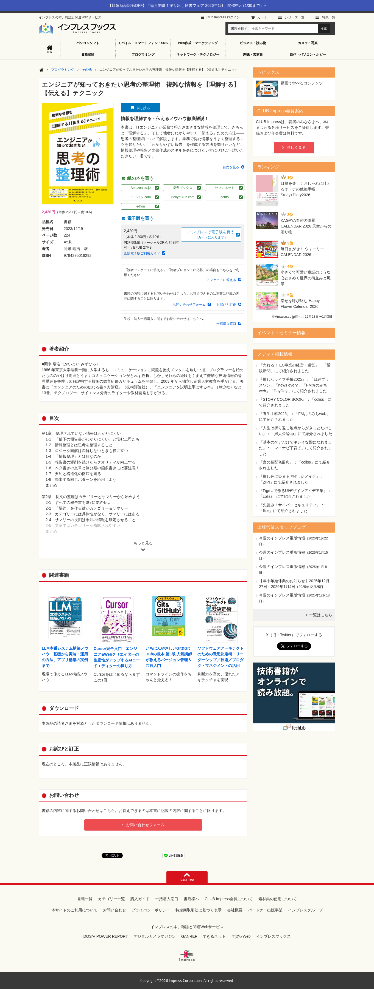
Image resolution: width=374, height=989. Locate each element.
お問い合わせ (114, 910)
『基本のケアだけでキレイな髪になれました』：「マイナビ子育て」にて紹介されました (295, 448)
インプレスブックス (273, 936)
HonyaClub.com (182, 197)
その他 (87, 70)
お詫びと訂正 (226, 304)
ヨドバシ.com (140, 197)
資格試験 (87, 54)
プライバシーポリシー (151, 910)
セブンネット (225, 188)
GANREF (189, 936)
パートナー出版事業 (265, 910)
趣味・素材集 (253, 54)
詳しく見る (296, 147)
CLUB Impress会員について (229, 899)
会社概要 (234, 910)
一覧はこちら (320, 615)
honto (225, 197)
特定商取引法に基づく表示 (198, 910)
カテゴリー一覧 (111, 899)
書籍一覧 (85, 899)
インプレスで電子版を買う (211, 235)
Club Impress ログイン (223, 17)
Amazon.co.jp (141, 188)
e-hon (140, 206)
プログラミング (143, 54)
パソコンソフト (87, 43)
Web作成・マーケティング (198, 43)
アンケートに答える (221, 280)
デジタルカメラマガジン (154, 936)
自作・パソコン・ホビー (308, 54)
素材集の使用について (277, 899)
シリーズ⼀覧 (295, 17)
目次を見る (231, 167)
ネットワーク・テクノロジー (198, 54)
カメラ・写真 (308, 43)
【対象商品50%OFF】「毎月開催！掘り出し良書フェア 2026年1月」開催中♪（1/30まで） (187, 5)
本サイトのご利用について (74, 910)
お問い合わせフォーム (189, 304)
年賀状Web (241, 936)
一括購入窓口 (226, 324)
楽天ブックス (182, 188)
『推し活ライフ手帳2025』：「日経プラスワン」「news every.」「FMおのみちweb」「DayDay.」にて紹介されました (294, 385)
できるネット (214, 936)
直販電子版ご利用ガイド (142, 253)
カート (262, 17)
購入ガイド (140, 899)
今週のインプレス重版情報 (282, 538)
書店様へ (191, 899)
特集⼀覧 (328, 17)
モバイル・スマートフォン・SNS (143, 43)
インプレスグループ (305, 910)
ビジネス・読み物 (253, 43)
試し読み (143, 108)
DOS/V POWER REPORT (105, 936)
